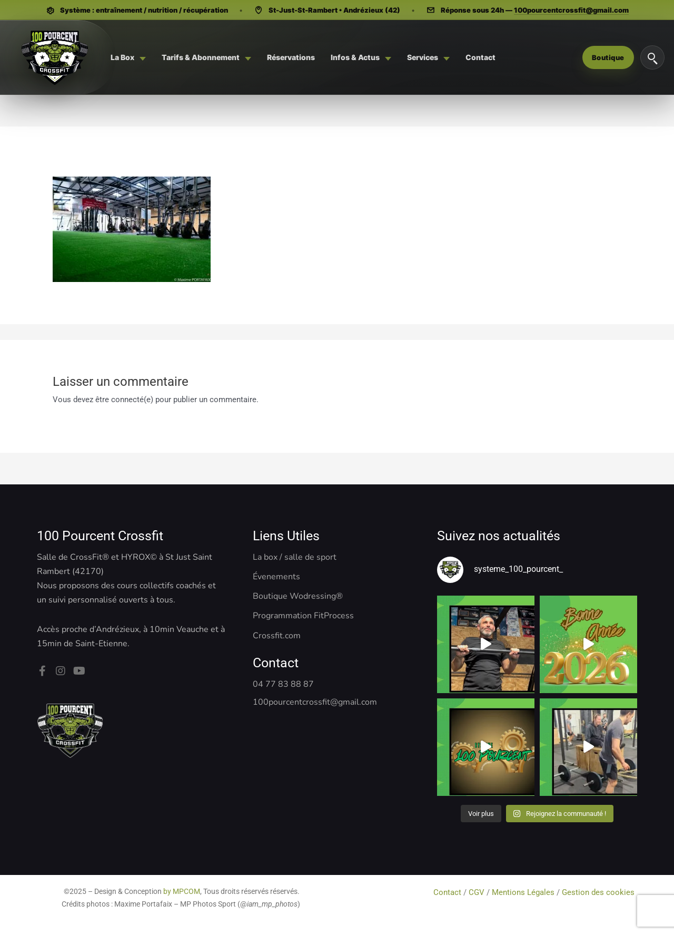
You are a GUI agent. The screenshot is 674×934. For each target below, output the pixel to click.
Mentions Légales (523, 892)
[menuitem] (128, 57)
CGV (476, 892)
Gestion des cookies (599, 892)
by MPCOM (181, 891)
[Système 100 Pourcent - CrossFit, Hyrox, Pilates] (54, 57)
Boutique (608, 57)
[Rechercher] (652, 57)
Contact (448, 892)
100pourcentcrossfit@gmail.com (571, 10)
